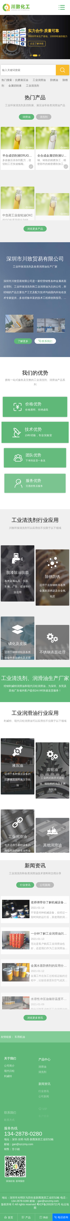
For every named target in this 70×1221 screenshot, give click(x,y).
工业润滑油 (39, 79)
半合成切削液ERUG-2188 (17, 155)
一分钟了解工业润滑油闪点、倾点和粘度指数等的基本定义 (49, 951)
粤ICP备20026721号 (48, 1204)
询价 (43, 1217)
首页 (8, 1217)
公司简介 (9, 1081)
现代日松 (9, 1086)
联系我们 (45, 341)
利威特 (8, 1091)
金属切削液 (14, 85)
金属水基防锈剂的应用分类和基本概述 (49, 984)
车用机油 (20, 1036)
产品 (26, 1217)
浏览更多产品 (35, 228)
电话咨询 (61, 1217)
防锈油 (54, 79)
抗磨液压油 (21, 79)
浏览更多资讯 (35, 1017)
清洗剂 (42, 1084)
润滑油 (42, 1079)
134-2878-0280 (23, 1134)
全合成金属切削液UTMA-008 (52, 155)
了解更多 (23, 341)
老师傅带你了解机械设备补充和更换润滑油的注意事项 (49, 916)
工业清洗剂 (32, 85)
